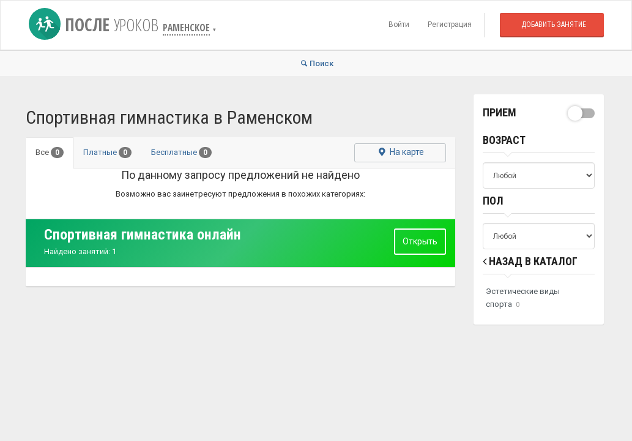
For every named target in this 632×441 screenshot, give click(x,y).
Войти (398, 24)
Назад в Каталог (530, 261)
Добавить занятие (553, 24)
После (96, 24)
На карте (400, 152)
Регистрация (450, 24)
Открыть (420, 241)
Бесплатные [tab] (181, 152)
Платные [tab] (107, 152)
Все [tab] (49, 152)
